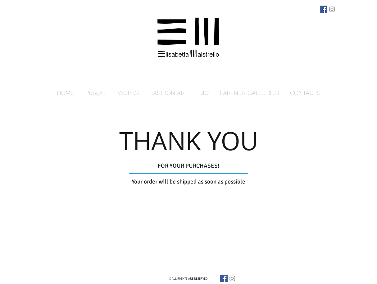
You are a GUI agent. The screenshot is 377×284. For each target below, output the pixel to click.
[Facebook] (323, 9)
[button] (128, 93)
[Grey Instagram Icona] (332, 9)
